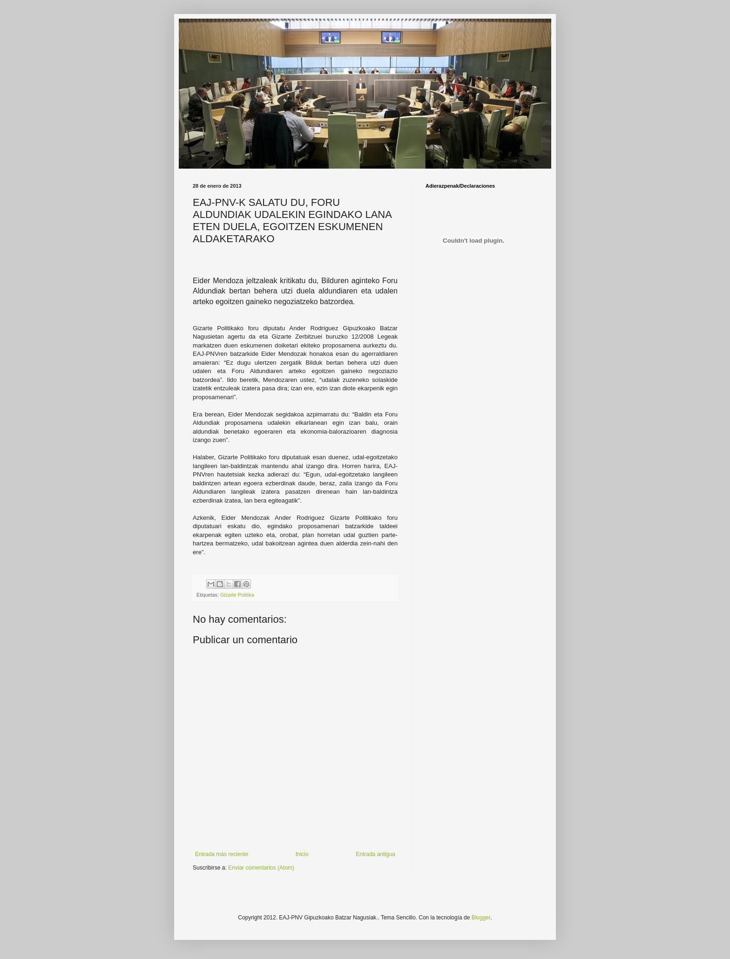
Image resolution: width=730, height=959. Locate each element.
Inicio (302, 854)
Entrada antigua (375, 854)
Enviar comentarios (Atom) (261, 867)
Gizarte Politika (237, 595)
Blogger (481, 917)
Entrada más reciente (221, 854)
